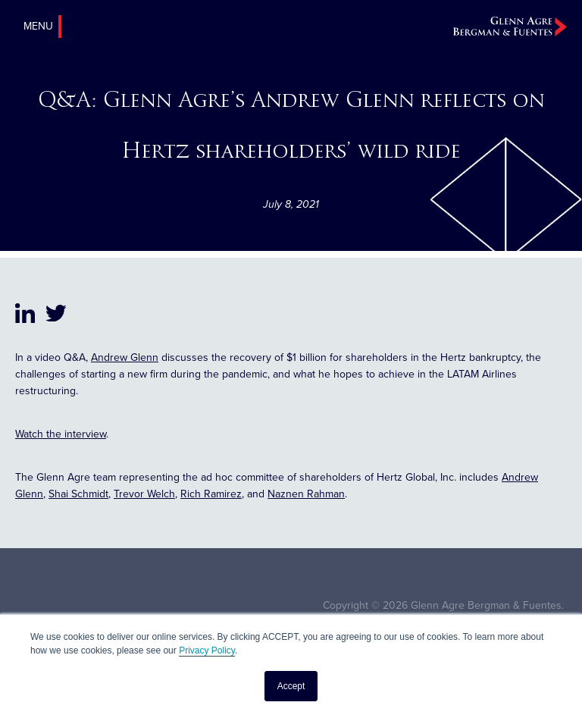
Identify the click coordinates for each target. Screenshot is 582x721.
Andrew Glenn (124, 357)
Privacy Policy (207, 650)
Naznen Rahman (306, 494)
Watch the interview (60, 434)
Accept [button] (291, 686)
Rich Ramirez (211, 494)
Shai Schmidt (78, 494)
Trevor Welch (144, 494)
